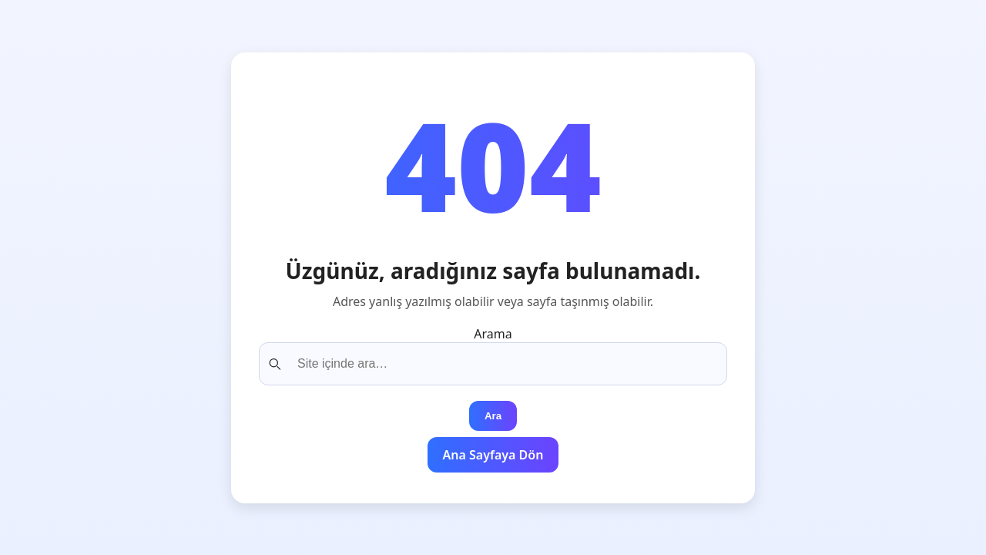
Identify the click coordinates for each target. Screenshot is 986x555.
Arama (492, 333)
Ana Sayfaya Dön (493, 454)
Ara (493, 416)
